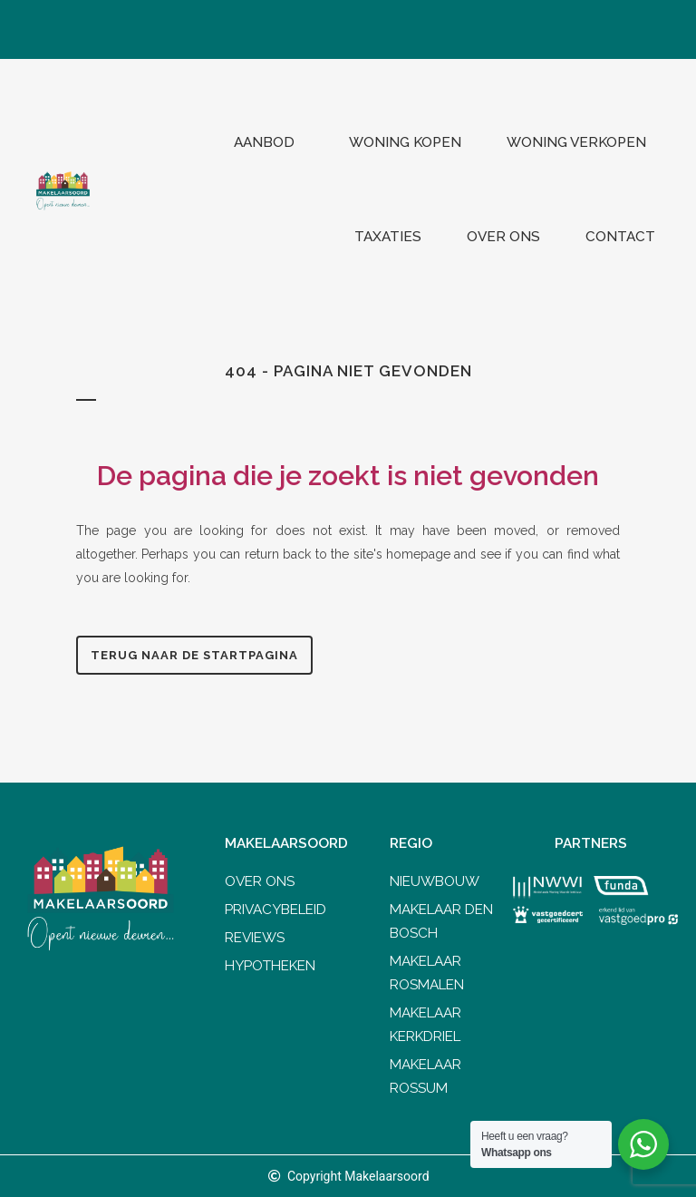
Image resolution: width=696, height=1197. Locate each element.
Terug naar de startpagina (194, 655)
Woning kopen (405, 142)
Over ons (503, 237)
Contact (620, 237)
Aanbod (269, 142)
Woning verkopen (581, 142)
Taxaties (387, 237)
